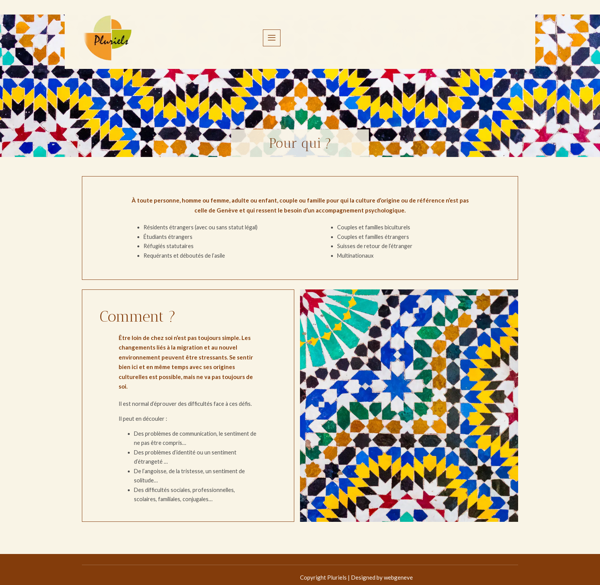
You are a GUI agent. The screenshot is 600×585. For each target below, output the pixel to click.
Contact (437, 30)
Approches (262, 30)
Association (214, 30)
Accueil (171, 30)
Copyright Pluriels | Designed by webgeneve (138, 572)
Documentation (358, 30)
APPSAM (307, 30)
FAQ (402, 30)
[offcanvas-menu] (511, 30)
